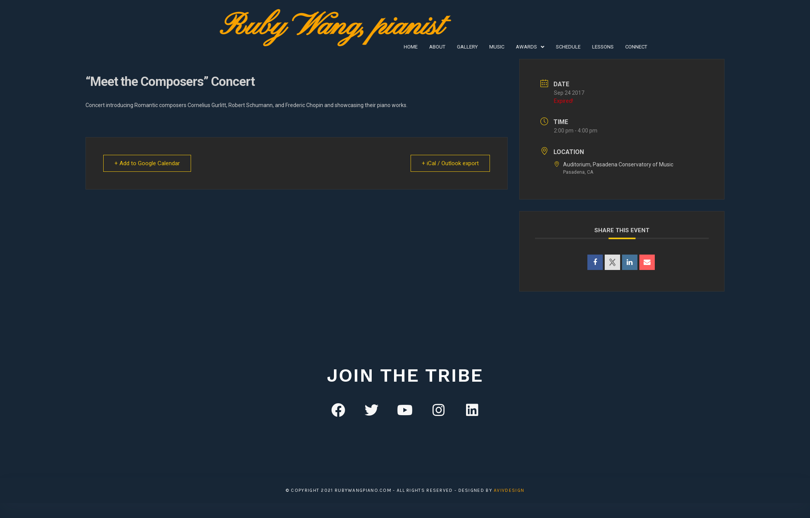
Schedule (487, 47)
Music (415, 47)
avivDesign (509, 490)
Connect (555, 47)
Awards (448, 47)
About (356, 47)
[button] (449, 47)
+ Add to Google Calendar (147, 163)
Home (329, 47)
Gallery (386, 47)
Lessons (521, 47)
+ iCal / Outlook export (450, 163)
